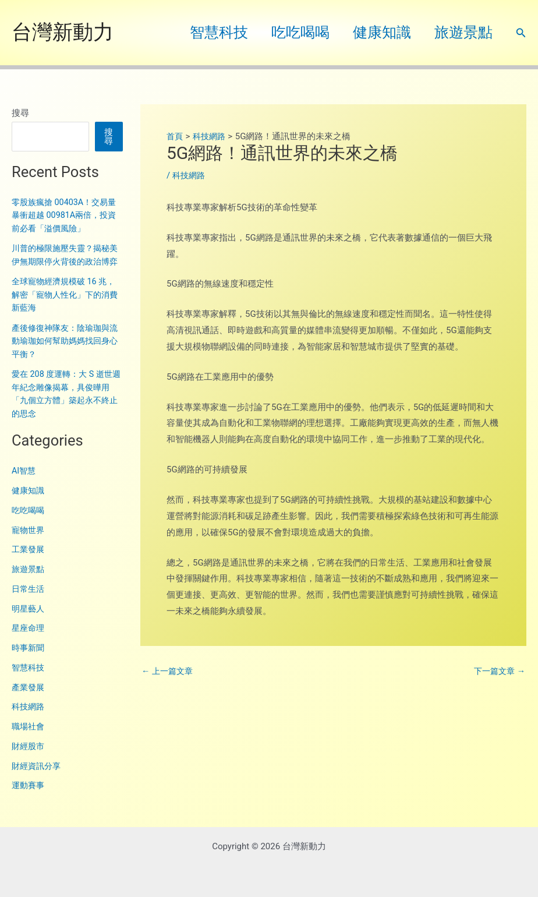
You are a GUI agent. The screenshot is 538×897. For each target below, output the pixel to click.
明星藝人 (29, 621)
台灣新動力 (63, 32)
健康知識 (373, 32)
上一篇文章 (168, 671)
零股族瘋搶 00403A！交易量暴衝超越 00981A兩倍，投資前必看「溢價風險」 (67, 215)
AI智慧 (24, 484)
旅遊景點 (460, 32)
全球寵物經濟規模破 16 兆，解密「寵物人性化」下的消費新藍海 (67, 307)
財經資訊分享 (38, 779)
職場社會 (29, 739)
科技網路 (29, 720)
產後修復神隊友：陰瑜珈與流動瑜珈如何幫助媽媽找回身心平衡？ (64, 354)
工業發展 (29, 562)
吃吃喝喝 (286, 32)
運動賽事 (29, 798)
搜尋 (20, 113)
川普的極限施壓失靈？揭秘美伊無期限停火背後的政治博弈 (64, 261)
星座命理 (29, 641)
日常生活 (29, 601)
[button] (521, 33)
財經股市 (29, 759)
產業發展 (29, 700)
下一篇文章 (497, 671)
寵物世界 (29, 543)
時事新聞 (29, 661)
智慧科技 (198, 32)
